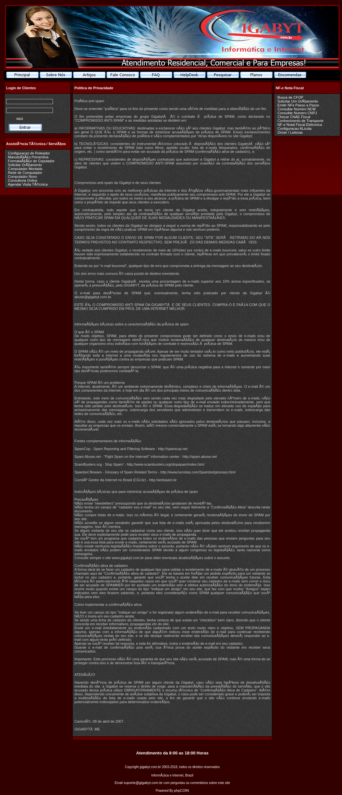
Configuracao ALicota (294, 128)
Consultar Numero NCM (296, 109)
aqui (19, 118)
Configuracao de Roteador (29, 153)
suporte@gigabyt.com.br (143, 783)
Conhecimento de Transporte (300, 121)
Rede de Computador (25, 173)
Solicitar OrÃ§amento (25, 165)
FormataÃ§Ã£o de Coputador (31, 161)
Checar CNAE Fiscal (293, 117)
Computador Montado (25, 169)
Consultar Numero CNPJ (297, 113)
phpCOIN (181, 790)
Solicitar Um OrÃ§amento (297, 101)
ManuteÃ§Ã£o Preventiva (28, 157)
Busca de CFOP (290, 97)
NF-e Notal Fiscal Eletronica (299, 125)
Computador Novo (22, 176)
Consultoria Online (23, 180)
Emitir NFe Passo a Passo (298, 105)
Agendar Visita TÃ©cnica (28, 184)
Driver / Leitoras (290, 132)
